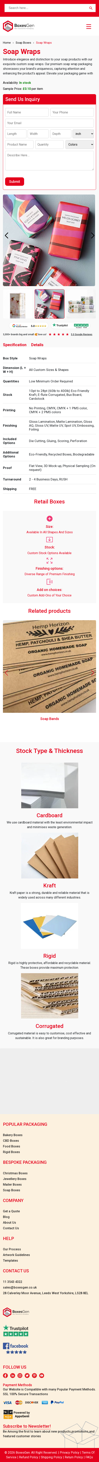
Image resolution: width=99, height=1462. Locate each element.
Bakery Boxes (13, 1135)
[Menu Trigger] (88, 26)
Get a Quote (11, 1211)
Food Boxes (11, 1146)
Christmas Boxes (15, 1173)
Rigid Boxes (11, 1152)
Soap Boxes (23, 42)
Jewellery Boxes (14, 1179)
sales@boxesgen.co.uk (20, 1287)
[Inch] (83, 133)
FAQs (89, 1457)
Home (7, 42)
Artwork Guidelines (16, 1255)
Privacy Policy (70, 1452)
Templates (10, 1260)
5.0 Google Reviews (81, 334)
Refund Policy (29, 1457)
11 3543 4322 (12, 1282)
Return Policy (74, 1457)
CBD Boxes (11, 1141)
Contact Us (11, 1228)
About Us (9, 1222)
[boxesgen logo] (18, 26)
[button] (92, 235)
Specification (14, 344)
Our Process (12, 1249)
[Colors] (79, 144)
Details (37, 344)
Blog (6, 1217)
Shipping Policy (52, 1457)
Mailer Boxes (12, 1184)
